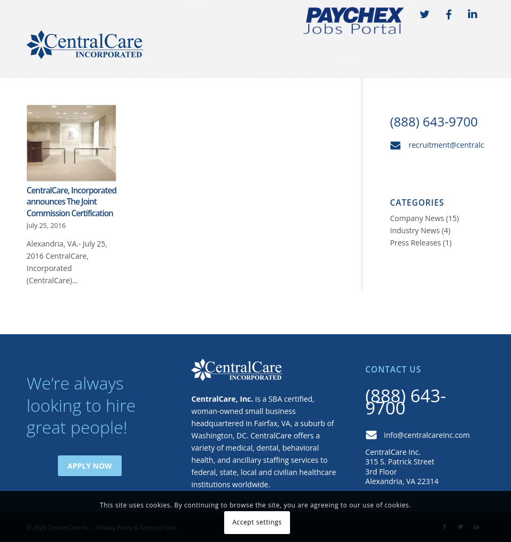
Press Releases (415, 243)
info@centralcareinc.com (427, 435)
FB (448, 15)
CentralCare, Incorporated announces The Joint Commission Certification (71, 202)
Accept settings (257, 522)
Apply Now (89, 466)
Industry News (415, 230)
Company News (417, 218)
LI (472, 15)
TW (424, 15)
